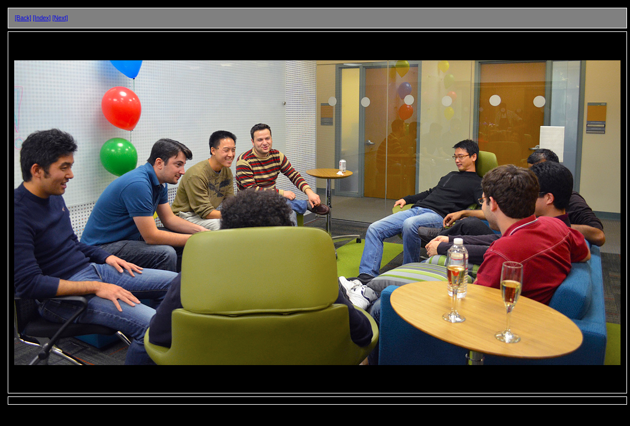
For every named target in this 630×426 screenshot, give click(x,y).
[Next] (60, 18)
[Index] (42, 18)
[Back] (23, 18)
